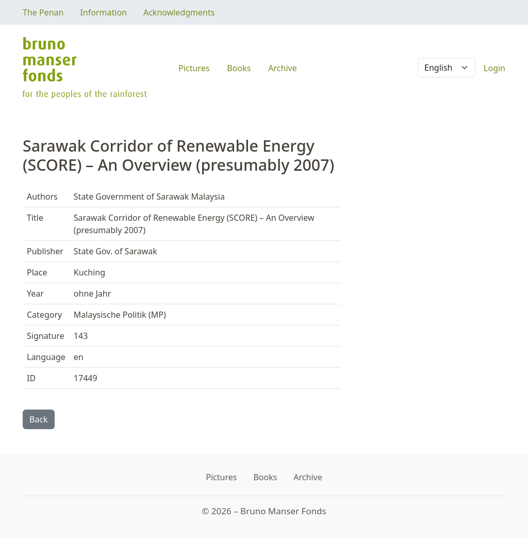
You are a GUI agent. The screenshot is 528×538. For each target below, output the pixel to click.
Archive (282, 68)
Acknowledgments (178, 12)
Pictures (193, 68)
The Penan (43, 12)
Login (494, 68)
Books (239, 68)
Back (38, 419)
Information (103, 12)
